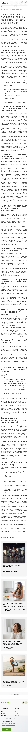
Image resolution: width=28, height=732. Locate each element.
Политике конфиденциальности (8, 724)
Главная (3, 8)
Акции (2, 713)
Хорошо (6, 729)
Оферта (16, 715)
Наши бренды (4, 715)
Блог (16, 713)
